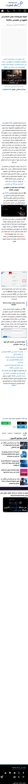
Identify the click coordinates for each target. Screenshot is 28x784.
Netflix (10, 123)
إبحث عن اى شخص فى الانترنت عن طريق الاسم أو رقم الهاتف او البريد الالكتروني (10, 445)
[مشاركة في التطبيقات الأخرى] (14, 426)
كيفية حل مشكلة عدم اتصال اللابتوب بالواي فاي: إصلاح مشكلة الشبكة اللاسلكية (14, 494)
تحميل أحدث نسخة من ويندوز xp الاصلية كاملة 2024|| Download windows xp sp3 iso (10, 454)
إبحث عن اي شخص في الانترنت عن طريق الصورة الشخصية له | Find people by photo (10, 481)
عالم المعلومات (7, 89)
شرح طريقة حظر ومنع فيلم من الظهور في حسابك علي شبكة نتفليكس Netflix (13, 373)
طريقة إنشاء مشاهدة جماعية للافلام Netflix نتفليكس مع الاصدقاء (14, 359)
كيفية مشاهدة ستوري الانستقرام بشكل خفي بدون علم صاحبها (10, 471)
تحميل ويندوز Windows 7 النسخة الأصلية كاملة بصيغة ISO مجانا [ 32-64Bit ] (10, 463)
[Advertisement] (14, 42)
